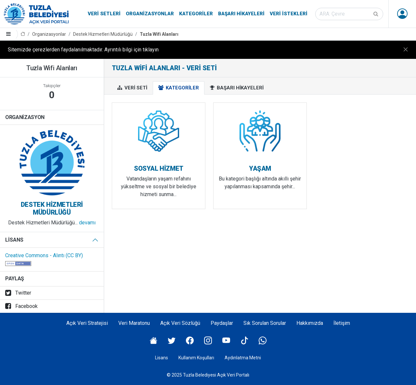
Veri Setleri (104, 14)
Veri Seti (132, 88)
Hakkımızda (309, 323)
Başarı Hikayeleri (241, 14)
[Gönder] (376, 14)
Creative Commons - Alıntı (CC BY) (44, 255)
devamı (87, 222)
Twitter (18, 293)
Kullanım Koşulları (196, 357)
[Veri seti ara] (349, 14)
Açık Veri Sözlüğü (180, 323)
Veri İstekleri (288, 14)
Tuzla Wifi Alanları (159, 34)
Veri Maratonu (134, 323)
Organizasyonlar (150, 14)
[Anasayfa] (22, 34)
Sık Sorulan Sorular (264, 323)
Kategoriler (196, 14)
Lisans (14, 240)
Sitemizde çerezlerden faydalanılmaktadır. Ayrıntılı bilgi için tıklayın (83, 49)
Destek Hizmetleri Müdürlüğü (103, 34)
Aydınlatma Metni (243, 357)
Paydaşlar (222, 323)
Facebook (21, 306)
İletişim (341, 323)
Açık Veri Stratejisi (87, 323)
